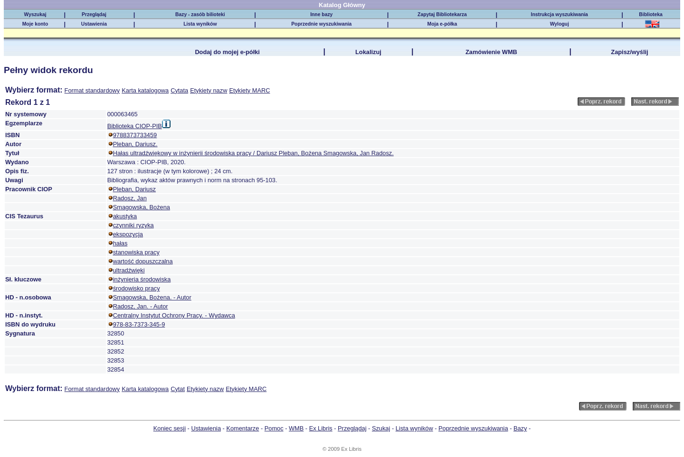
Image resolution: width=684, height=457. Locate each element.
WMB (296, 428)
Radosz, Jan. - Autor (140, 306)
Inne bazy (321, 14)
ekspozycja (128, 234)
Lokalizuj (368, 52)
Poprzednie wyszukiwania (321, 24)
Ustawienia (94, 24)
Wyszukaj (35, 14)
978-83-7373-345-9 (139, 324)
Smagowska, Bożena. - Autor (152, 297)
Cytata (179, 90)
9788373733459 (135, 135)
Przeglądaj (94, 14)
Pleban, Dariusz (134, 189)
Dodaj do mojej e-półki (227, 52)
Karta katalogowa (145, 90)
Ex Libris (320, 428)
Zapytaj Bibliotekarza (442, 14)
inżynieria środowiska (142, 279)
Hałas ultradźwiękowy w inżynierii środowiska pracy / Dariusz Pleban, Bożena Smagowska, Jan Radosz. (253, 153)
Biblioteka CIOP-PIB (134, 126)
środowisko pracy (136, 288)
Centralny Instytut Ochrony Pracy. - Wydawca (174, 315)
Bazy (520, 428)
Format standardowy (92, 90)
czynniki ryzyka (133, 225)
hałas (120, 243)
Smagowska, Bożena (141, 207)
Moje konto (35, 24)
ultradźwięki (129, 270)
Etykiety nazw (208, 90)
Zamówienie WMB (491, 52)
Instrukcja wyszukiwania (559, 14)
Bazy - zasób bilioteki (200, 14)
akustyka (125, 216)
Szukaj (381, 428)
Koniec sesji (169, 428)
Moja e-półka (442, 24)
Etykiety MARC (249, 90)
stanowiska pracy (136, 252)
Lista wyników (200, 24)
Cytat (178, 388)
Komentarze (242, 428)
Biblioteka (652, 14)
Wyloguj (559, 24)
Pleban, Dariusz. (135, 144)
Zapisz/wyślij (629, 52)
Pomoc (274, 428)
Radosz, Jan (130, 198)
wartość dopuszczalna (143, 261)
